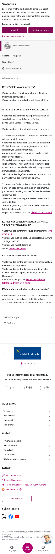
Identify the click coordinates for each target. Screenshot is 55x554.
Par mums (9, 424)
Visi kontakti (17, 498)
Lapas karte (9, 454)
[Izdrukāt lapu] (27, 317)
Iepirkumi (8, 420)
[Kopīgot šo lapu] (27, 323)
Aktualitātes (9, 415)
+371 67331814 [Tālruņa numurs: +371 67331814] (13, 475)
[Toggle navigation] (27, 548)
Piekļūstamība (10, 445)
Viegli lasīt (8, 450)
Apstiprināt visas (41, 30)
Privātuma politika (12, 440)
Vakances (8, 411)
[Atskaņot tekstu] (14, 68)
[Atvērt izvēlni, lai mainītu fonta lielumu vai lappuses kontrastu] (43, 548)
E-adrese (10, 489)
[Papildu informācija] (20, 489)
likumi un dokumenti (41, 212)
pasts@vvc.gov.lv (17, 248)
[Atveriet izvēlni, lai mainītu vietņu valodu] (12, 548)
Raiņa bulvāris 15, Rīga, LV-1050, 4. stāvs (26, 484)
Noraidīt (14, 30)
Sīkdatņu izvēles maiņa (15, 459)
